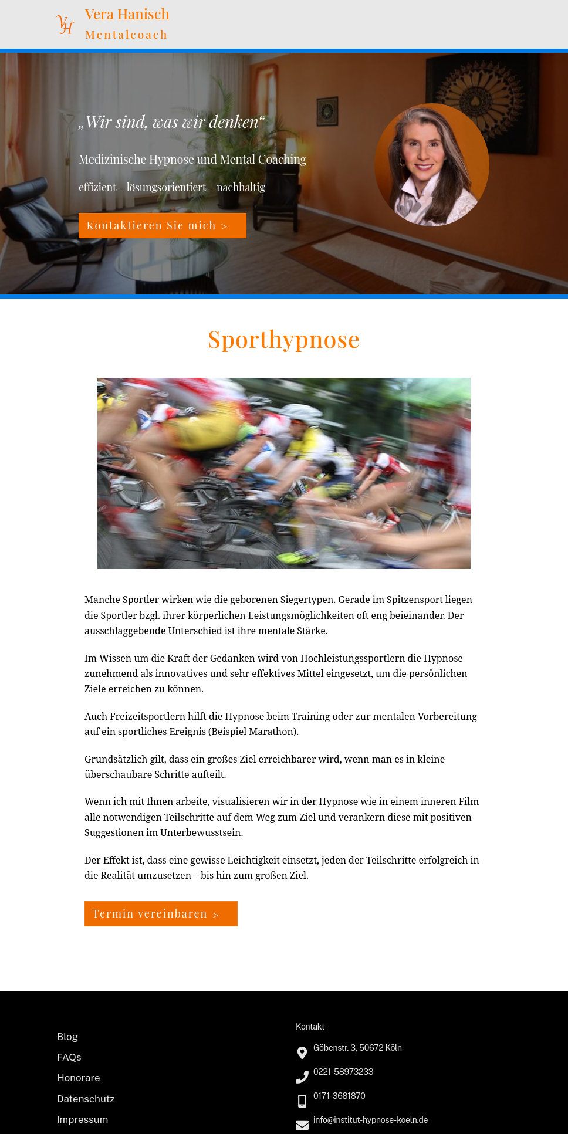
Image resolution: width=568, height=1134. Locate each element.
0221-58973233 (343, 1072)
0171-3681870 (339, 1096)
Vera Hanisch (127, 13)
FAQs (69, 1057)
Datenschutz (86, 1099)
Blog (67, 1036)
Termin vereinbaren (150, 913)
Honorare (78, 1078)
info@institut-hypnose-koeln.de (370, 1120)
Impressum (83, 1119)
